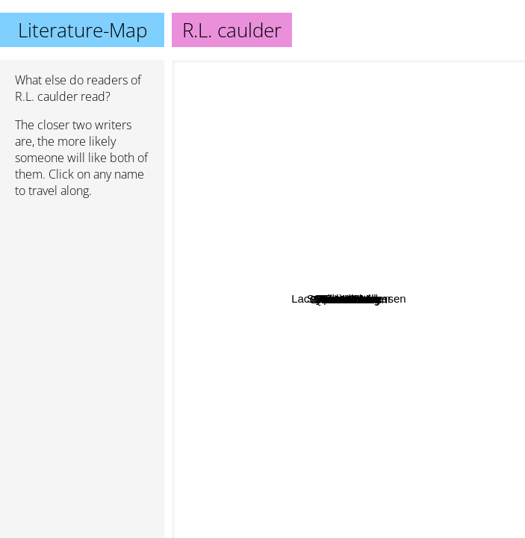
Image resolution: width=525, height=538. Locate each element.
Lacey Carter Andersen (330, 289)
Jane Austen (244, 70)
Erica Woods (299, 179)
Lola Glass (317, 410)
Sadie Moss (344, 342)
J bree (503, 257)
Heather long (255, 441)
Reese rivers (262, 275)
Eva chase (423, 330)
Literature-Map (82, 29)
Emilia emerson (390, 378)
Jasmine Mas (418, 469)
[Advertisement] (82, 289)
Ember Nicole (366, 191)
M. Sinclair (340, 328)
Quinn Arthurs (296, 320)
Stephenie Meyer (442, 70)
